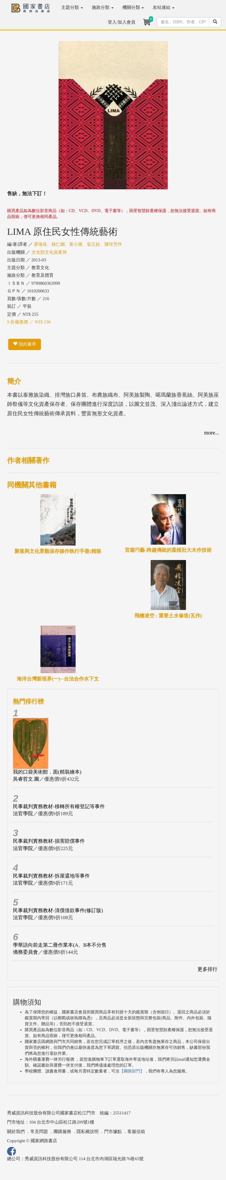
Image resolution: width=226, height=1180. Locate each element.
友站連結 (164, 7)
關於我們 (16, 1131)
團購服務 (62, 1131)
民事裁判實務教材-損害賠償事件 (49, 841)
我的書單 (24, 344)
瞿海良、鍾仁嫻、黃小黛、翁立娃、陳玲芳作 (78, 244)
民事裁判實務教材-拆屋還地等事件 (51, 876)
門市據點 (113, 1131)
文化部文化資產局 (49, 252)
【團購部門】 (131, 1071)
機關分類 (133, 7)
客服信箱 (136, 1131)
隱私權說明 (88, 1131)
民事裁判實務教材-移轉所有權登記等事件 (59, 806)
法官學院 (23, 813)
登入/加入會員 (121, 22)
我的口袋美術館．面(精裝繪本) (47, 772)
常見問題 (39, 1131)
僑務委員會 (25, 952)
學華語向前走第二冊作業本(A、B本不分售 (60, 945)
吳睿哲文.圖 (26, 779)
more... (211, 433)
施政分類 (103, 7)
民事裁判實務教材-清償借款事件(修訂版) (58, 910)
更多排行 (207, 969)
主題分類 (72, 7)
